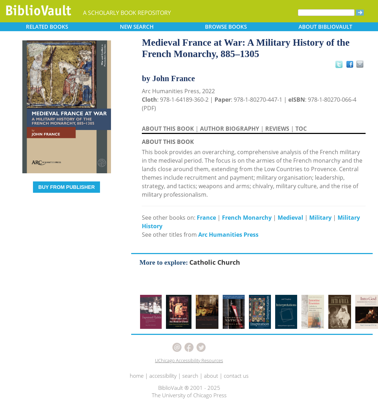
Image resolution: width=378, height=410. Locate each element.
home (137, 375)
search (190, 375)
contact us (236, 375)
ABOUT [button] (325, 26)
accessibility (163, 375)
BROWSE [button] (226, 26)
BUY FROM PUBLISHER (66, 187)
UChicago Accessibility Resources (189, 360)
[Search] (326, 12)
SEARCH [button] (137, 26)
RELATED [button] (47, 26)
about (211, 375)
